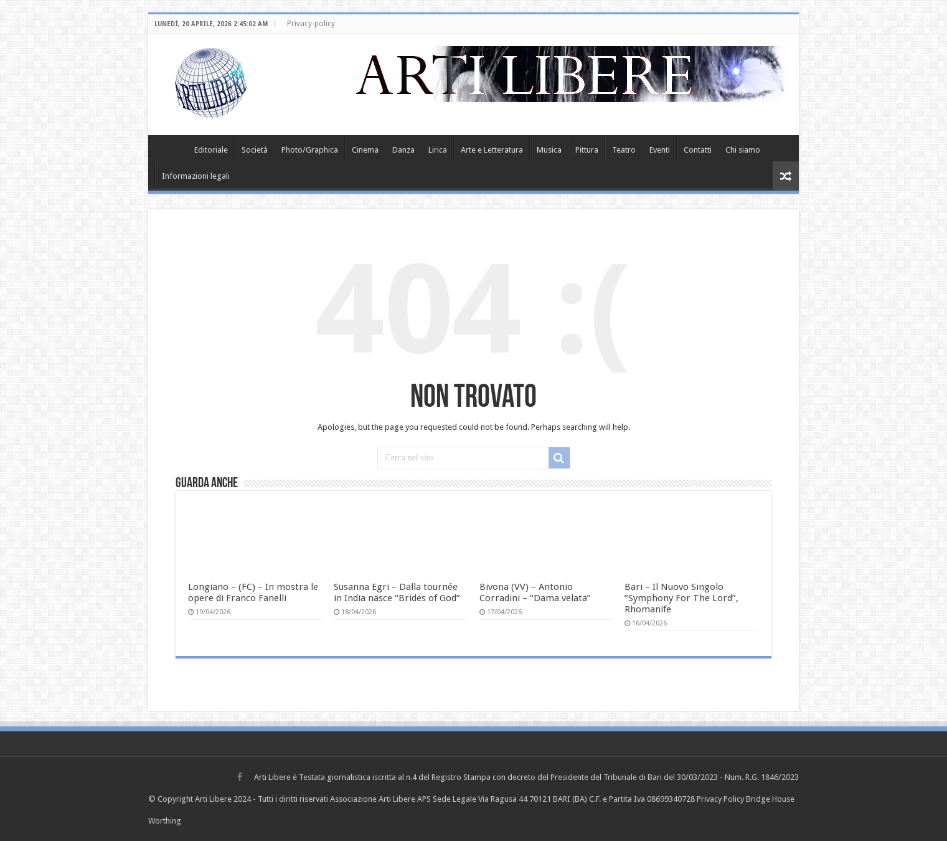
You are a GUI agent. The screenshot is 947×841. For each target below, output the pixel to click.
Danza (403, 149)
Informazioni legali (196, 176)
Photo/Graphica (309, 149)
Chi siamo (742, 149)
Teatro (624, 149)
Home (170, 148)
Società (255, 149)
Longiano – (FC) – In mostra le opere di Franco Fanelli (253, 592)
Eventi (659, 149)
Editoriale (211, 149)
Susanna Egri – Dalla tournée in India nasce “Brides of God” (397, 592)
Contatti (698, 149)
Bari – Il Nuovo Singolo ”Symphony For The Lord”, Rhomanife (681, 598)
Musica (549, 149)
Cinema (365, 149)
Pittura (586, 149)
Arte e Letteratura (492, 149)
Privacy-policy (311, 23)
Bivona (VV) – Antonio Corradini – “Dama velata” (535, 592)
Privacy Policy (720, 799)
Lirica (437, 149)
